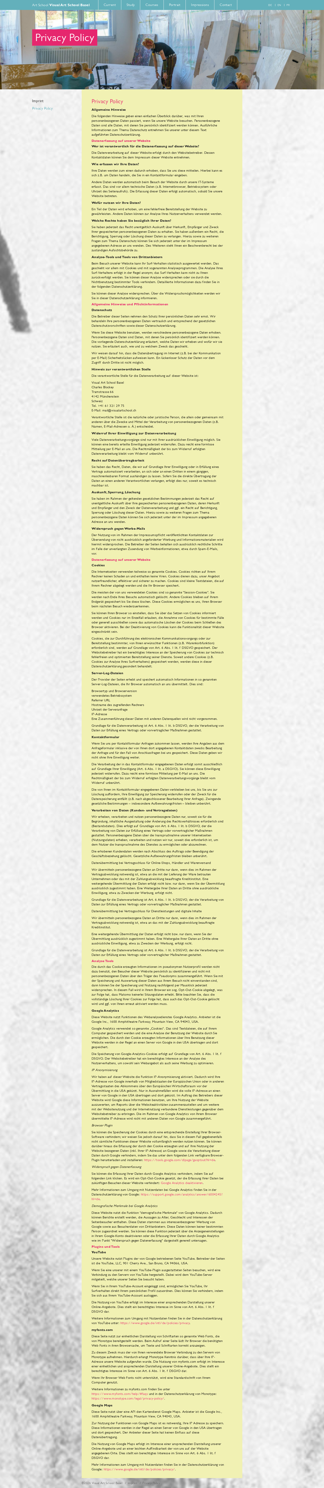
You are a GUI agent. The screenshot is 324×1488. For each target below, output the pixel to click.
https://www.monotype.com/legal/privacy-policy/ (128, 1398)
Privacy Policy (42, 109)
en (279, 5)
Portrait (174, 5)
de (270, 5)
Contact (226, 5)
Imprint (37, 101)
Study (131, 5)
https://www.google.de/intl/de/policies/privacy (155, 1323)
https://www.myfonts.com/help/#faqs (120, 1394)
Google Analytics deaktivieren (182, 1183)
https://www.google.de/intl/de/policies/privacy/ (139, 1469)
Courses (151, 5)
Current (110, 5)
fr (288, 5)
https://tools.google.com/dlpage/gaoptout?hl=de (179, 1160)
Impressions (200, 5)
